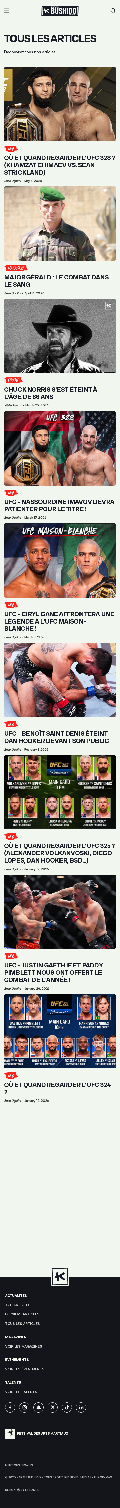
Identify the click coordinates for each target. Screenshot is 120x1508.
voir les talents (21, 1392)
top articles (17, 1305)
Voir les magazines (23, 1346)
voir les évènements (24, 1369)
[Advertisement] (60, 1192)
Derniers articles (22, 1314)
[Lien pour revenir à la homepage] (59, 11)
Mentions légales (19, 1465)
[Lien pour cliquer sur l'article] (60, 124)
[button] (6, 10)
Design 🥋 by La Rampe (22, 1490)
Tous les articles (22, 1323)
